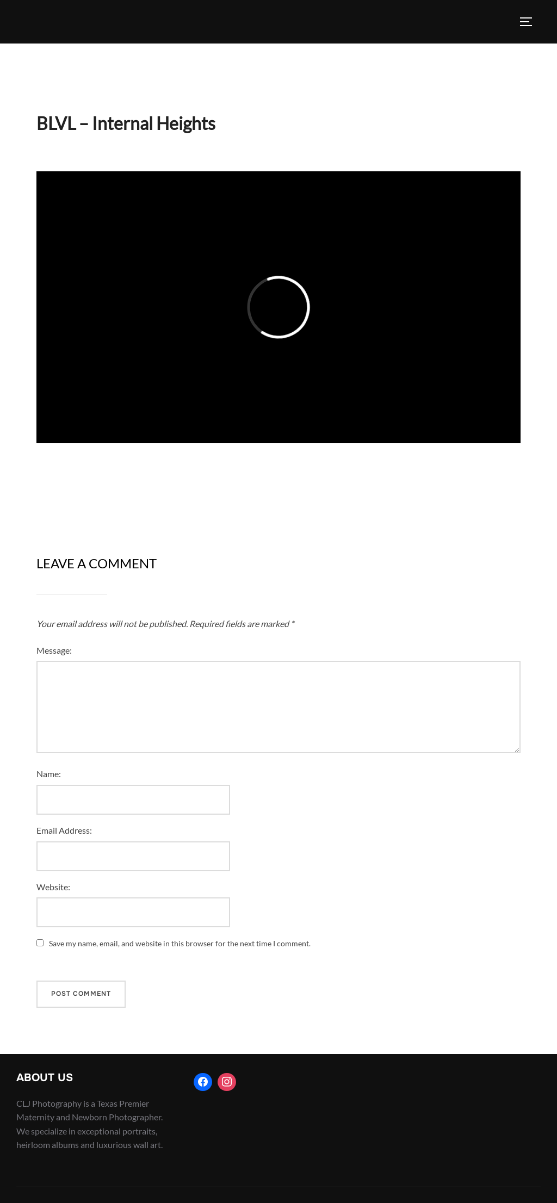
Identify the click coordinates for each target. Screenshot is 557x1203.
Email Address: (64, 830)
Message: (54, 650)
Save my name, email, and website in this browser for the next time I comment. (180, 943)
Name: (48, 773)
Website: (53, 887)
